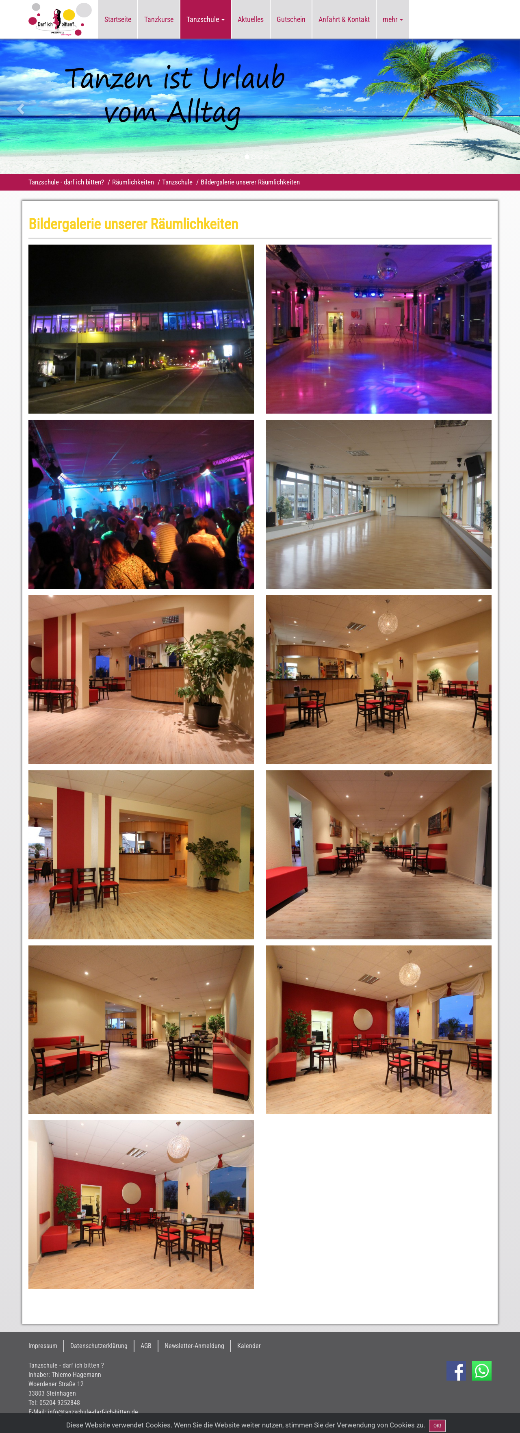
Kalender (249, 1346)
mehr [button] (393, 19)
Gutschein (291, 19)
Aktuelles (251, 19)
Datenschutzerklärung (99, 1346)
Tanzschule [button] (205, 19)
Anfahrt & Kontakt (344, 19)
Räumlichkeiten (133, 182)
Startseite (117, 19)
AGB (146, 1346)
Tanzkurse (158, 19)
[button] (39, 106)
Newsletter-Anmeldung (194, 1346)
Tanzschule (177, 182)
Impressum (42, 1346)
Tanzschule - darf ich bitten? (66, 182)
